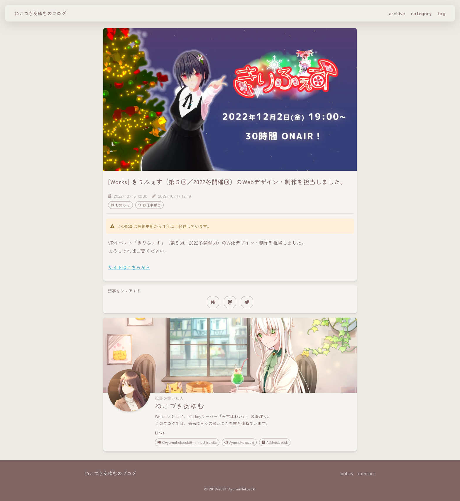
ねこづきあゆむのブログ (40, 13)
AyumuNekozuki (239, 442)
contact (367, 473)
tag (442, 13)
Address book (275, 442)
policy (347, 473)
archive (397, 13)
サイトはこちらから (129, 267)
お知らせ (120, 204)
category (421, 13)
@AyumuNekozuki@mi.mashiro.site (187, 442)
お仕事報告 (149, 204)
